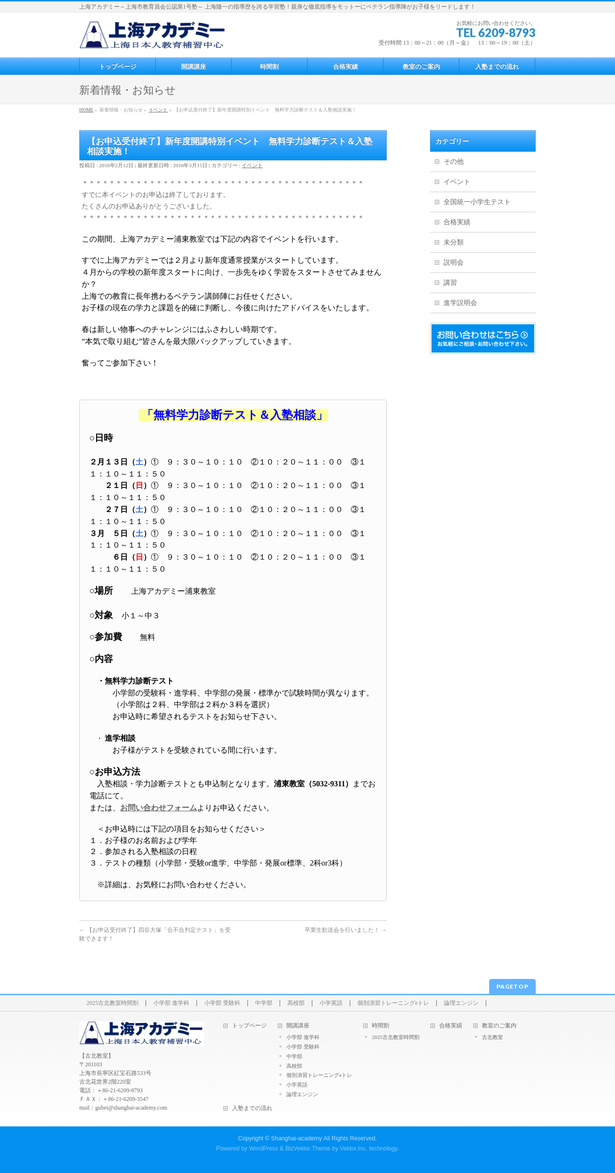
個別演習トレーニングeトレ (393, 1003)
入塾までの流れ (252, 1108)
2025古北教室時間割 (112, 1003)
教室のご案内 (499, 1026)
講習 (450, 282)
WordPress (263, 1148)
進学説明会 (460, 302)
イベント (252, 165)
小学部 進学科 (171, 1003)
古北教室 (492, 1037)
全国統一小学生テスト (477, 202)
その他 (453, 161)
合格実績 (456, 222)
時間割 (380, 1026)
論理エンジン (461, 1003)
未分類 (453, 242)
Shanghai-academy (296, 1138)
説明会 (453, 262)
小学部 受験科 (222, 1003)
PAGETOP (512, 986)
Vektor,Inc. (354, 1148)
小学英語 (331, 1003)
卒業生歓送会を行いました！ (346, 930)
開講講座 (297, 1026)
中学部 (263, 1003)
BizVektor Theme (308, 1148)
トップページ (249, 1026)
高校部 (296, 1003)
